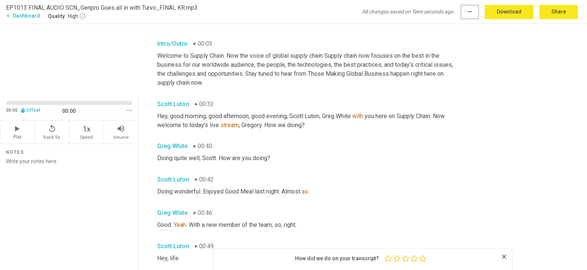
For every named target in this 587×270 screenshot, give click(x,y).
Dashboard (23, 16)
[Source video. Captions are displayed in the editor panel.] (69, 58)
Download (509, 12)
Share (558, 12)
